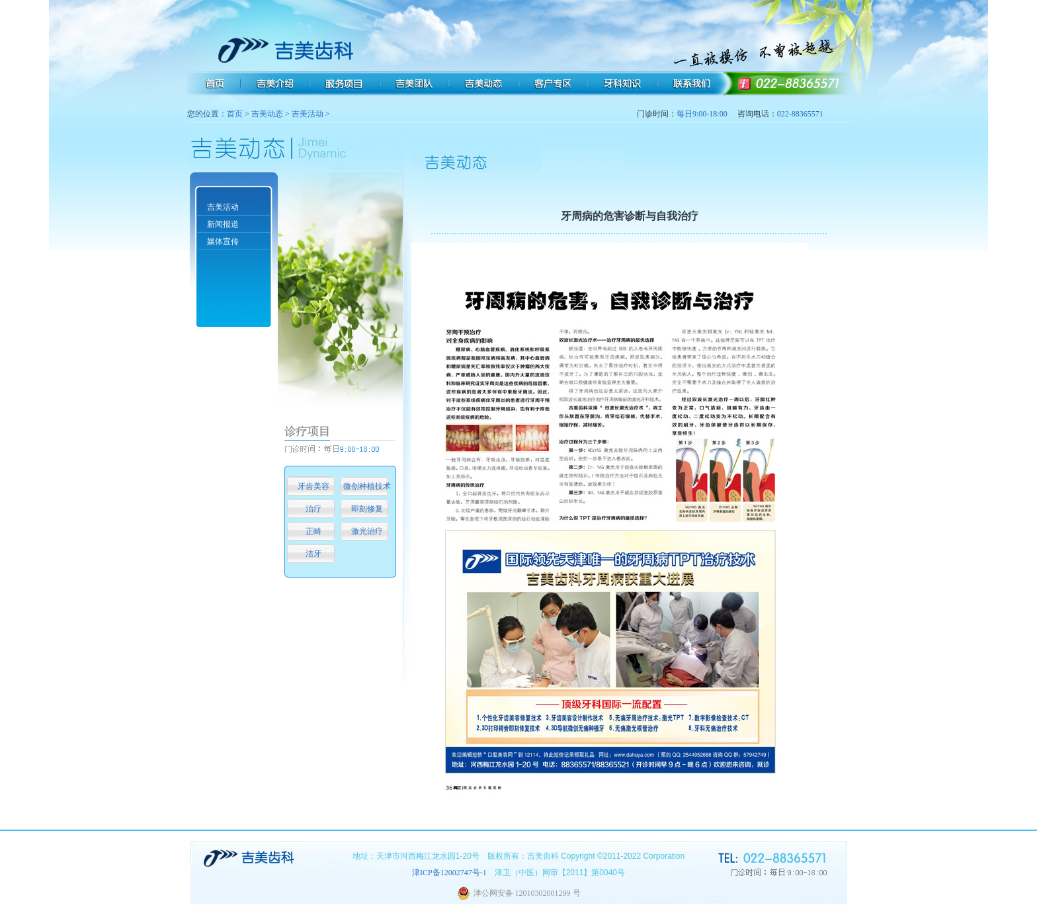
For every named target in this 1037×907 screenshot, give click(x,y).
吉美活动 (307, 113)
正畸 (313, 531)
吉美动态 (267, 113)
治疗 (313, 508)
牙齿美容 (313, 486)
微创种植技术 (367, 486)
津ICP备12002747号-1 (449, 872)
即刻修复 (367, 508)
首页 (235, 113)
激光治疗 (367, 531)
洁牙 (313, 553)
